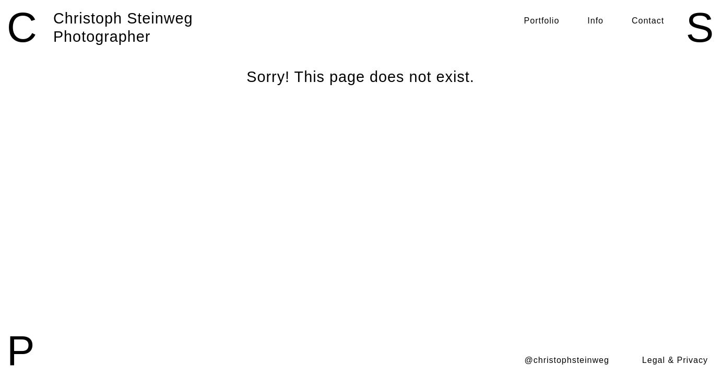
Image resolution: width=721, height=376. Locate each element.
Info (595, 20)
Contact (648, 20)
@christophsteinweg (567, 360)
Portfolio (542, 20)
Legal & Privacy (675, 360)
